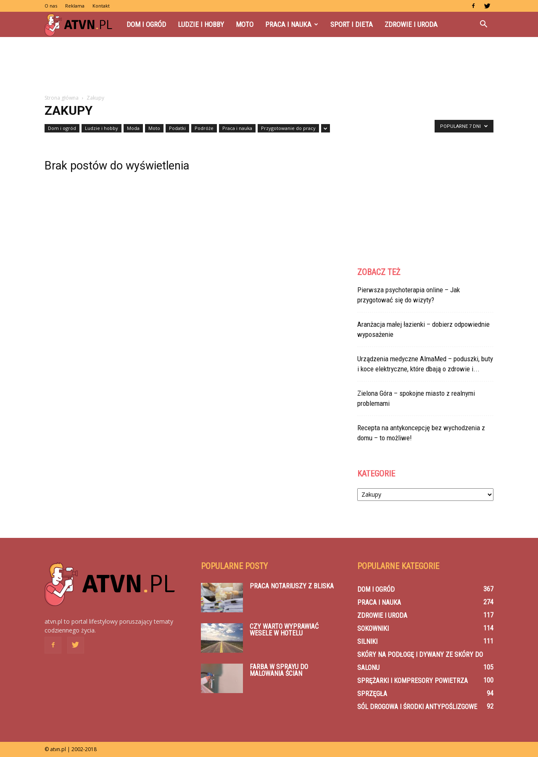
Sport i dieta (351, 24)
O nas (51, 6)
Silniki (367, 642)
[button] (483, 24)
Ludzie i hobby (201, 24)
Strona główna (62, 97)
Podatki (177, 128)
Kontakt (101, 6)
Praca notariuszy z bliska (292, 586)
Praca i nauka (291, 24)
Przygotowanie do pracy (288, 128)
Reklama (74, 6)
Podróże (204, 128)
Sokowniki (373, 629)
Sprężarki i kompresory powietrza (412, 681)
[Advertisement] (269, 66)
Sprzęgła (372, 694)
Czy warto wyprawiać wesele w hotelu (284, 629)
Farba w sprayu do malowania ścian (279, 670)
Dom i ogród (146, 24)
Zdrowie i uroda (411, 24)
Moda (133, 128)
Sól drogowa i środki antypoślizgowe (417, 707)
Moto (244, 24)
